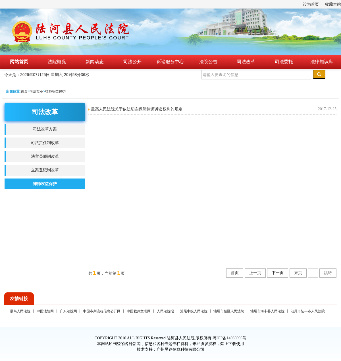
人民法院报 (165, 311)
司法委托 (284, 61)
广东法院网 (68, 311)
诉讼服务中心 (170, 61)
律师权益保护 (55, 91)
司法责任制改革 (45, 143)
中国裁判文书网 (139, 311)
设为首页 (311, 4)
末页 (298, 273)
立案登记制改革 (45, 170)
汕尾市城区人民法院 (228, 311)
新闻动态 (95, 61)
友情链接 (19, 298)
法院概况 (57, 61)
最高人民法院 (20, 311)
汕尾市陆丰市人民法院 (308, 311)
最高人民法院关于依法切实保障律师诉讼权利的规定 (136, 109)
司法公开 (132, 61)
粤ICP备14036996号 (230, 338)
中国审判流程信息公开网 (101, 311)
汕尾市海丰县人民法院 (267, 311)
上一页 (255, 273)
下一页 (278, 273)
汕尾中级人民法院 (193, 311)
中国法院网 (45, 311)
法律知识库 (321, 61)
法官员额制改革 (45, 156)
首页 (24, 91)
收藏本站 (333, 4)
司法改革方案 (45, 129)
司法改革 (246, 61)
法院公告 (208, 61)
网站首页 (19, 61)
